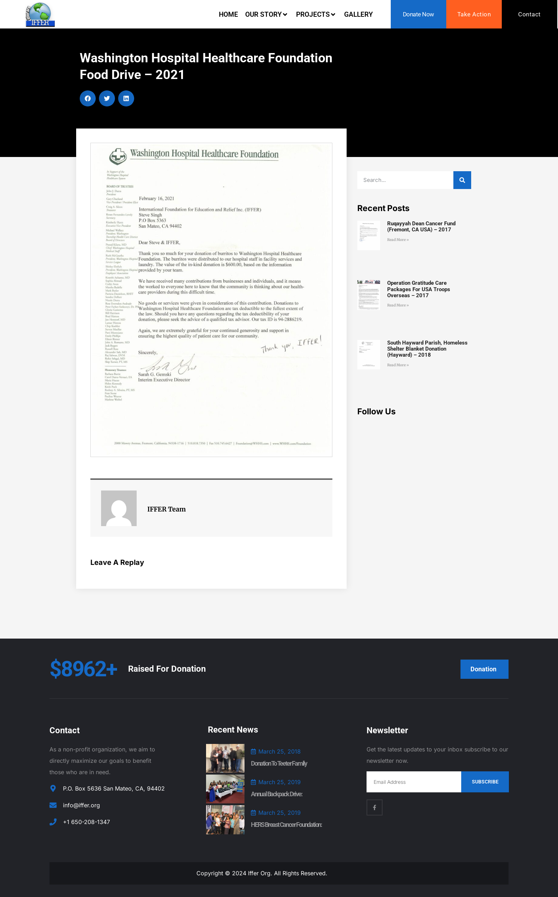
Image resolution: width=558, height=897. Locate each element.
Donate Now (418, 14)
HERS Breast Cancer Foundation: (286, 824)
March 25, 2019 (279, 782)
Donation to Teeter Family (279, 763)
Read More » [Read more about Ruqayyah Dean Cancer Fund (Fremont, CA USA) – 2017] (398, 239)
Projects (316, 14)
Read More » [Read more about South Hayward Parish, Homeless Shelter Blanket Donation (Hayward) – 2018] (398, 365)
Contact (529, 14)
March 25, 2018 (279, 751)
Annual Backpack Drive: (276, 794)
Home (228, 14)
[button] (88, 98)
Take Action (474, 14)
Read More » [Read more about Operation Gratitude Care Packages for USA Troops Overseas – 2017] (398, 305)
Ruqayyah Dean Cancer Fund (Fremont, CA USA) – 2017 (421, 226)
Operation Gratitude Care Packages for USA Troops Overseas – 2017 (418, 289)
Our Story (267, 14)
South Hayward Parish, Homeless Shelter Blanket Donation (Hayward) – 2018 (427, 349)
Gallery (358, 14)
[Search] (462, 180)
